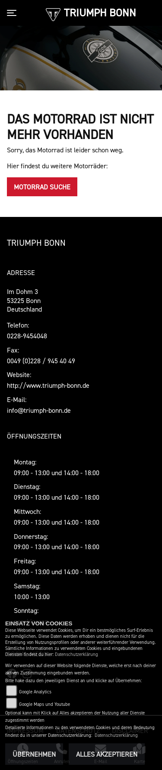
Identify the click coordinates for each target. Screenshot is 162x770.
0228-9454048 (27, 335)
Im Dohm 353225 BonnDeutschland (24, 300)
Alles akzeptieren (106, 754)
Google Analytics (35, 692)
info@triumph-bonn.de (39, 410)
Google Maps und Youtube (44, 704)
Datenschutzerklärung (76, 654)
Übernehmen (34, 754)
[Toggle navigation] (13, 13)
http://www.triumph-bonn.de (48, 385)
